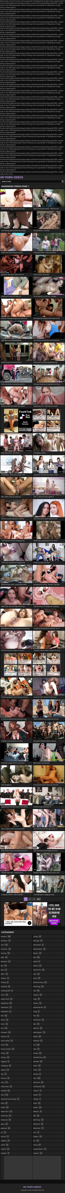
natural (37, 965)
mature (37, 953)
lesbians (5, 1153)
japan (4, 1124)
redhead (38, 1040)
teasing (37, 1074)
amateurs (6, 940)
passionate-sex (39, 1007)
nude (36, 978)
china (4, 994)
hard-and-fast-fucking (10, 1099)
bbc (4, 965)
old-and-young (40, 982)
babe (4, 957)
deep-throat (7, 999)
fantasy (5, 1057)
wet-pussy (38, 1119)
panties (37, 1003)
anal (4, 944)
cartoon (5, 978)
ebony (4, 1019)
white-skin (38, 1128)
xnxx (36, 1132)
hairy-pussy (6, 1086)
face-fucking (7, 1040)
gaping (5, 1069)
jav (3, 1132)
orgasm (37, 994)
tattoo (37, 1069)
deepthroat (6, 1003)
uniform (37, 1090)
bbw (4, 969)
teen (37, 1078)
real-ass (37, 1028)
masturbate (38, 944)
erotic (4, 1024)
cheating (5, 986)
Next (39, 899)
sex (36, 1044)
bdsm (4, 974)
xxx (36, 1140)
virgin (37, 1103)
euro (4, 1028)
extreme (5, 1036)
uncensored (39, 1086)
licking (37, 936)
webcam (37, 1111)
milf (36, 957)
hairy (4, 1082)
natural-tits (38, 969)
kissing (5, 1136)
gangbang (6, 1065)
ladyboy (5, 1140)
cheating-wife (7, 990)
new (36, 974)
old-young (38, 986)
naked (36, 961)
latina (4, 1144)
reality (37, 1036)
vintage (37, 1099)
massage (38, 940)
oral (36, 990)
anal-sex (5, 953)
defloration (6, 1007)
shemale (37, 1061)
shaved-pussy (39, 1057)
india (4, 1103)
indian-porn (6, 1111)
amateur (6, 936)
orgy (36, 999)
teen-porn (38, 1082)
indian (5, 1107)
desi (4, 1015)
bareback (6, 961)
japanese (5, 1128)
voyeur (37, 1107)
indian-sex (6, 1115)
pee (36, 1015)
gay (4, 1074)
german (5, 1078)
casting (5, 982)
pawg (36, 1011)
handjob (5, 1090)
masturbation (39, 949)
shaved (37, 1053)
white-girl (38, 1124)
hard (4, 1094)
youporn (37, 1153)
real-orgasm (39, 1032)
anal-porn (6, 949)
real (36, 1024)
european (6, 1032)
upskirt (37, 1094)
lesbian (5, 1149)
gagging (5, 1061)
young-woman (40, 1149)
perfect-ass (38, 1019)
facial (4, 1044)
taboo (37, 1065)
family (5, 1053)
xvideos (37, 1136)
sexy (36, 1049)
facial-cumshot (8, 1049)
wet (36, 1115)
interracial (6, 1119)
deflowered (6, 1011)
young (37, 1144)
